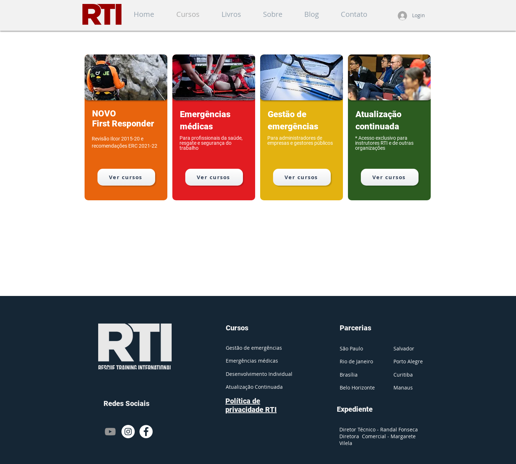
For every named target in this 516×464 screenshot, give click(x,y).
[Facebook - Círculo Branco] (146, 431)
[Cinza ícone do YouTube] (110, 431)
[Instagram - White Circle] (128, 431)
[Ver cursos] (126, 177)
